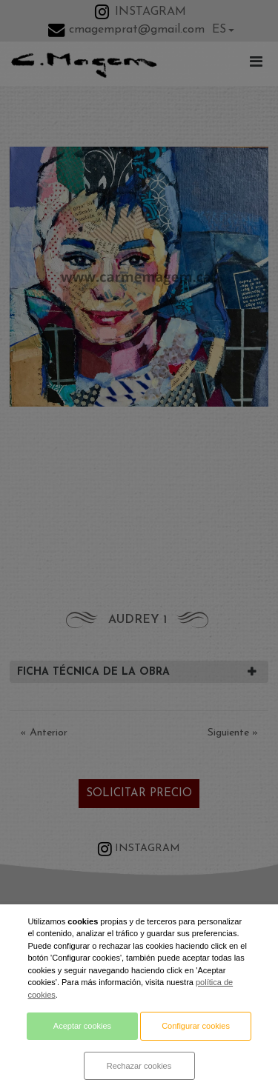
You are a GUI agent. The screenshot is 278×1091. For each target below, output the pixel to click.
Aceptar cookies (82, 1025)
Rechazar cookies (139, 1065)
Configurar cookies (196, 1025)
